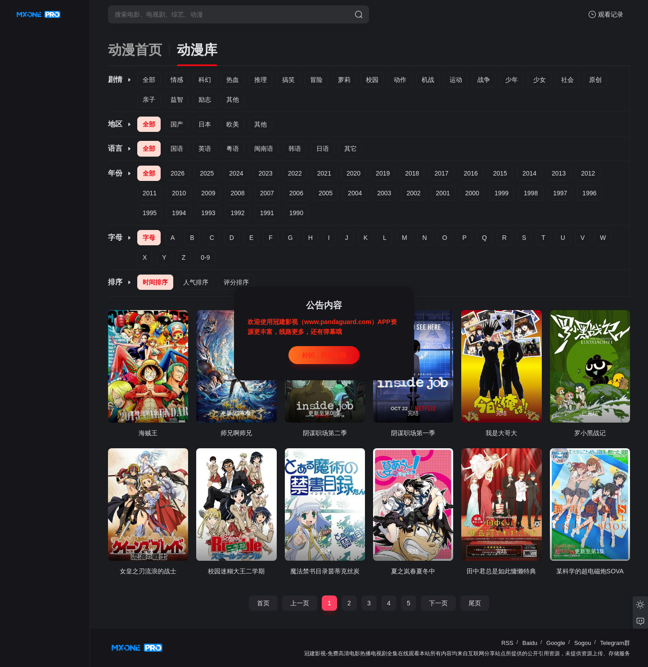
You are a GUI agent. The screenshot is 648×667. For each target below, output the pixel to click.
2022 (295, 173)
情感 (177, 79)
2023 (265, 173)
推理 (260, 79)
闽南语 (263, 148)
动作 (400, 79)
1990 (296, 212)
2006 (296, 193)
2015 (500, 173)
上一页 (299, 603)
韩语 (294, 148)
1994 (179, 212)
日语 (322, 148)
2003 (384, 193)
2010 (179, 193)
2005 (326, 193)
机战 (428, 79)
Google (555, 643)
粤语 (232, 148)
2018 (412, 173)
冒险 (316, 79)
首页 (263, 603)
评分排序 (236, 282)
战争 (483, 79)
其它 (350, 148)
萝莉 (344, 79)
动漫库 (197, 49)
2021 (324, 173)
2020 (353, 173)
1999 (501, 193)
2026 (177, 173)
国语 (177, 148)
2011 (150, 193)
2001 (443, 193)
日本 (204, 124)
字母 (149, 237)
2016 (471, 173)
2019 (383, 173)
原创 (595, 79)
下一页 (438, 603)
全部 (149, 79)
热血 (232, 79)
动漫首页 (135, 49)
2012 (588, 173)
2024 (236, 173)
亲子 (149, 99)
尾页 (474, 603)
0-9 (205, 257)
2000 (472, 193)
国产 (177, 124)
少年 (511, 79)
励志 (204, 99)
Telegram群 (615, 643)
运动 (456, 79)
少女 (539, 79)
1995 (150, 212)
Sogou (582, 643)
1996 (589, 193)
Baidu (529, 643)
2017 (441, 173)
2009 (208, 193)
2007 (267, 193)
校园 (372, 79)
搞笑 (288, 79)
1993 (208, 212)
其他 (232, 99)
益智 (177, 99)
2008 (237, 193)
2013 (559, 173)
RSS (507, 643)
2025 (207, 173)
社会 (567, 79)
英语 (204, 148)
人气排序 (195, 282)
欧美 (232, 124)
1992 (237, 212)
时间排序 (155, 282)
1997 (560, 193)
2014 (529, 173)
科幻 (204, 79)
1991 (267, 212)
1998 (531, 193)
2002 (413, 193)
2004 (355, 193)
